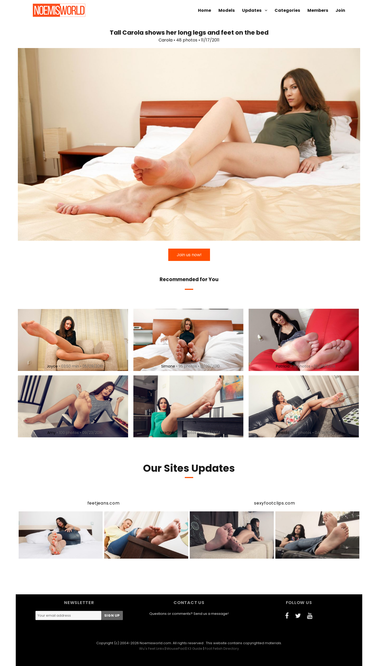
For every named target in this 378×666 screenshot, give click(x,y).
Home (204, 10)
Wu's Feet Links (151, 648)
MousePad (175, 648)
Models (226, 10)
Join (340, 10)
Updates (251, 10)
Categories (287, 10)
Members (317, 10)
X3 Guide (194, 648)
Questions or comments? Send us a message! (189, 613)
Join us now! (189, 255)
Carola (165, 40)
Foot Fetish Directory (222, 648)
